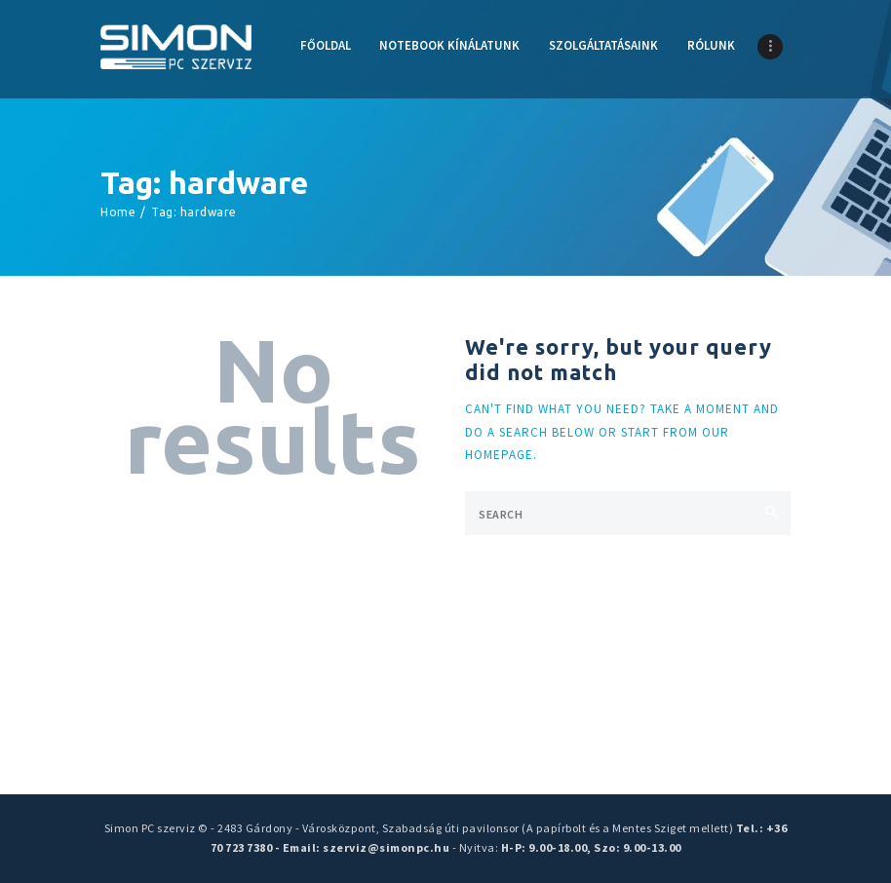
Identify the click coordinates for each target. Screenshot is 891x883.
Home (118, 212)
